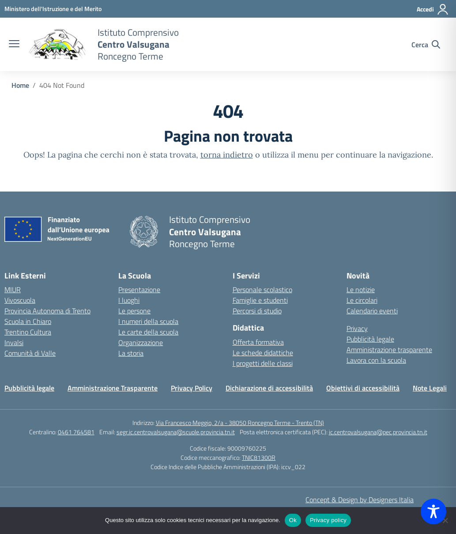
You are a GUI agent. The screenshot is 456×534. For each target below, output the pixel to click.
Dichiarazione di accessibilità (269, 388)
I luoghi (128, 300)
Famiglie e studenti (260, 300)
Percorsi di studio (257, 310)
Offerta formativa (258, 342)
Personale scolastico (262, 289)
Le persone (134, 310)
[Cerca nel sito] (426, 44)
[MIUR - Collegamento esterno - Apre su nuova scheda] (53, 8)
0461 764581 (76, 431)
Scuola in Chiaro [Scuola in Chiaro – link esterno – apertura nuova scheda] (27, 321)
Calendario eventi (372, 310)
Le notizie (361, 289)
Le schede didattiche (263, 352)
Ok (293, 520)
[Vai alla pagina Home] (20, 85)
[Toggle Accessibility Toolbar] (433, 511)
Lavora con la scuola (376, 360)
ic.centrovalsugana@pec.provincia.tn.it (378, 431)
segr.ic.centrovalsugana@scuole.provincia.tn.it (176, 431)
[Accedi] (433, 9)
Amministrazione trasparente (389, 349)
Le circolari (362, 300)
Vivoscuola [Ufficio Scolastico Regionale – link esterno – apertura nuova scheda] (19, 300)
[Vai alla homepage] (57, 44)
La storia (130, 353)
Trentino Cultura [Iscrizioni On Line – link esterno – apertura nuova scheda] (27, 332)
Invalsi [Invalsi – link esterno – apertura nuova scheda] (13, 342)
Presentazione (139, 289)
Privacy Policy (191, 388)
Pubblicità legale (370, 339)
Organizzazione (140, 342)
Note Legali (430, 388)
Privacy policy (328, 520)
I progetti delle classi (263, 363)
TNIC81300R (258, 457)
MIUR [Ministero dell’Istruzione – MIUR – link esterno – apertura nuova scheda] (12, 289)
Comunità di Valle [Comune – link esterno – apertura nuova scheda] (30, 353)
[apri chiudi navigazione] (14, 44)
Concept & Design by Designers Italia (359, 499)
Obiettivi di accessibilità (362, 388)
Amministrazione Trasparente (113, 388)
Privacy (357, 328)
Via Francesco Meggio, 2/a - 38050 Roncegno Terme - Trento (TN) (240, 422)
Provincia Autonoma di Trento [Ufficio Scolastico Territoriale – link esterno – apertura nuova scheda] (47, 310)
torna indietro (226, 155)
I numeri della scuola (148, 321)
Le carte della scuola (148, 332)
